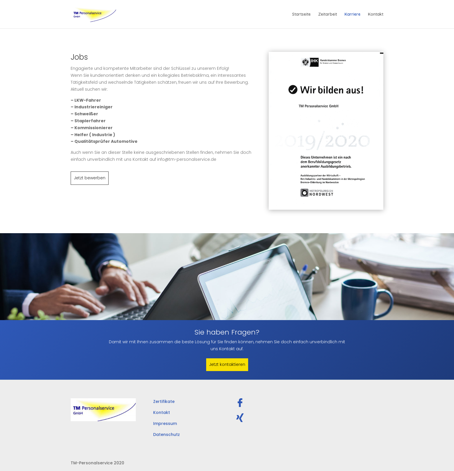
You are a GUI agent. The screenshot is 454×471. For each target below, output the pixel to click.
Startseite (301, 14)
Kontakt (375, 14)
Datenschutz (166, 434)
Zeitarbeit (327, 14)
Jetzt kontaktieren (227, 364)
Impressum (165, 423)
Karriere (352, 14)
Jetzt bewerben (89, 178)
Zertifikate (164, 401)
